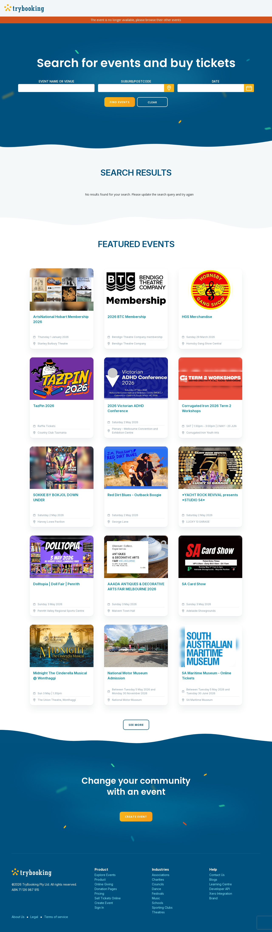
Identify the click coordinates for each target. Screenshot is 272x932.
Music (156, 898)
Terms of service (56, 917)
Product (100, 879)
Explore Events (105, 875)
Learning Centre (220, 884)
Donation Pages (106, 889)
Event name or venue (56, 81)
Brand (213, 898)
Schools (157, 903)
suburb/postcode (136, 81)
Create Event (136, 817)
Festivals (158, 893)
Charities (158, 879)
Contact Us (217, 875)
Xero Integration (220, 893)
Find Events (120, 102)
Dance (156, 889)
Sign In (99, 907)
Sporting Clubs (162, 907)
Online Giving (104, 884)
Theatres (158, 912)
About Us (18, 917)
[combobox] (136, 88)
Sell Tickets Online (108, 898)
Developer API (219, 889)
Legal (34, 917)
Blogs (213, 879)
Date (215, 81)
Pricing (99, 893)
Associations (160, 875)
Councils (158, 884)
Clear (152, 102)
